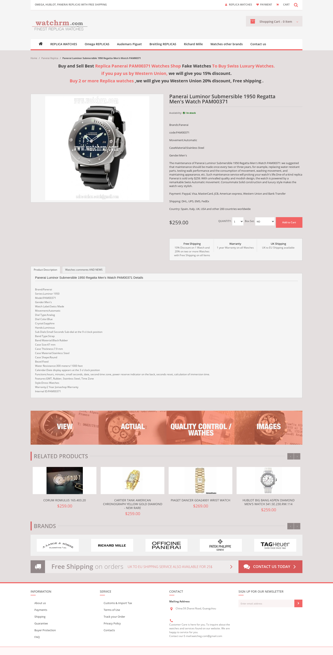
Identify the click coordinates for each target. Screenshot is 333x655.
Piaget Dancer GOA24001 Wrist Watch (200, 500)
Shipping (39, 616)
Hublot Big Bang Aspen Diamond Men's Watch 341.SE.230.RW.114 (269, 502)
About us (40, 603)
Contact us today (271, 566)
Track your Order (114, 616)
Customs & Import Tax (118, 603)
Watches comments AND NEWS (84, 269)
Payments (40, 610)
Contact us (258, 44)
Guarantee (41, 623)
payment (266, 4)
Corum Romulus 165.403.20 (64, 500)
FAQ (37, 637)
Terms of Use (112, 610)
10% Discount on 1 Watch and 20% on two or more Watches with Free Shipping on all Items (192, 249)
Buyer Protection (45, 630)
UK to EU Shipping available (278, 245)
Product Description (45, 269)
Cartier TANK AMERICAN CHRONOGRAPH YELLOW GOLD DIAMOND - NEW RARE (132, 504)
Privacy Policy (112, 623)
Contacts (109, 630)
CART (286, 4)
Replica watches (240, 4)
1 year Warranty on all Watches (235, 245)
